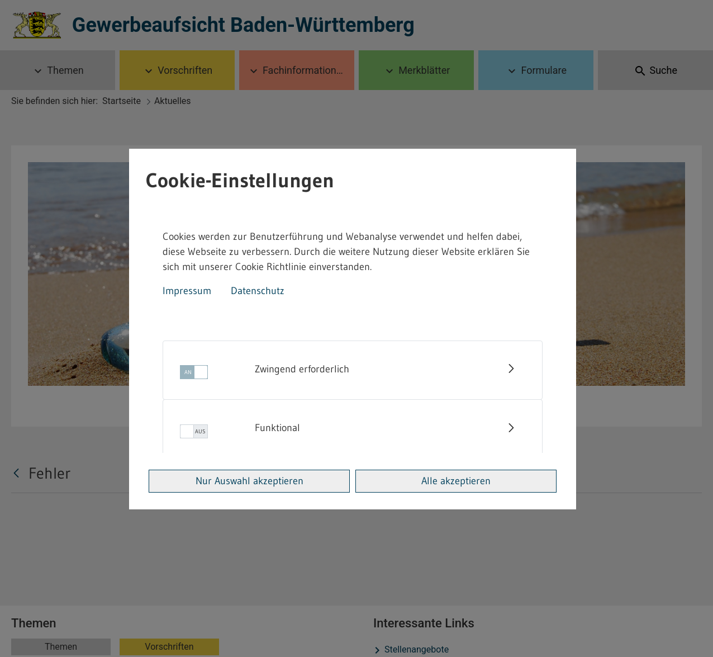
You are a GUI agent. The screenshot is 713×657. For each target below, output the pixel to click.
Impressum (187, 291)
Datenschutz (257, 291)
